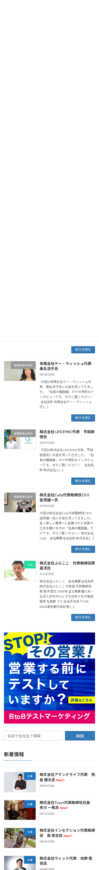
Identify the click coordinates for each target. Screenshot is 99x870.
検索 (80, 735)
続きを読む (83, 349)
